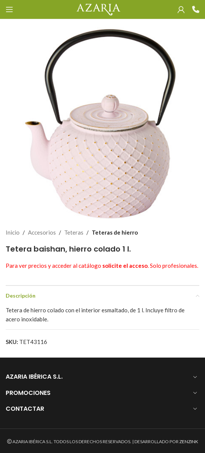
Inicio (13, 232)
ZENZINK (188, 441)
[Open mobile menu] (9, 9)
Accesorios (42, 232)
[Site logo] (98, 8)
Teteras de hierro (115, 232)
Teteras (73, 232)
